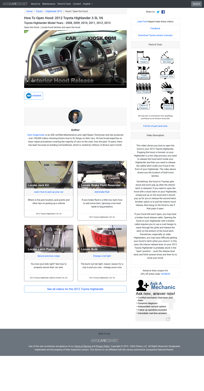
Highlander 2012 (54, 11)
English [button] (87, 4)
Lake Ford (142, 56)
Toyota (39, 11)
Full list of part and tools (155, 161)
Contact (77, 4)
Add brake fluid (101, 192)
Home (30, 11)
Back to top (104, 368)
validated (33, 96)
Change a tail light (102, 256)
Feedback (155, 63)
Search (196, 4)
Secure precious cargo (48, 256)
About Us (35, 4)
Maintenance (48, 4)
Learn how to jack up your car (48, 192)
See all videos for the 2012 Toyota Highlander (75, 289)
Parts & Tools (64, 4)
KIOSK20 (165, 309)
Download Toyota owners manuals (155, 70)
